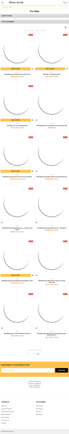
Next (39, 354)
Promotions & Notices (7, 411)
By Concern (39, 414)
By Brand (38, 411)
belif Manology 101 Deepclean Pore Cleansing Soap (51, 125)
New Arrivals (39, 406)
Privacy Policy (5, 417)
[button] (65, 27)
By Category (39, 408)
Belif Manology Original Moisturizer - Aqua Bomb (51, 228)
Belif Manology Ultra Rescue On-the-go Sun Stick (17, 176)
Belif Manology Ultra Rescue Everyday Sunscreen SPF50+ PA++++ (51, 334)
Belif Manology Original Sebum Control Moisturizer (51, 176)
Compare (32, 68)
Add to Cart (15, 69)
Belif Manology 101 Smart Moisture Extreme (17, 333)
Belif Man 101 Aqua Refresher (52, 74)
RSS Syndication (6, 414)
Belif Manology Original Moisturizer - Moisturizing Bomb (17, 228)
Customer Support (6, 408)
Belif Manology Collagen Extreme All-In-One (17, 74)
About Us (4, 406)
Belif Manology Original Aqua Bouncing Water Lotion (17, 280)
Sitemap (3, 423)
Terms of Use (5, 420)
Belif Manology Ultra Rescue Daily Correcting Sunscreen (51, 281)
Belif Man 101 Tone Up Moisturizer (17, 125)
